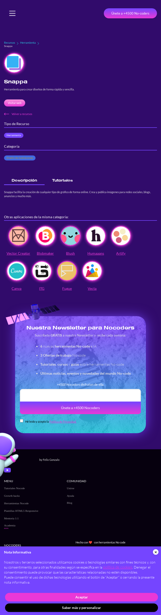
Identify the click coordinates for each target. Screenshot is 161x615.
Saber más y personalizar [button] (81, 607)
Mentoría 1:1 (11, 518)
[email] (80, 395)
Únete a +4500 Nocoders (80, 408)
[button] (12, 13)
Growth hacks (12, 495)
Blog (69, 502)
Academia (9, 525)
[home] (39, 13)
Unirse (70, 488)
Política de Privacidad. (62, 421)
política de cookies (117, 567)
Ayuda (70, 495)
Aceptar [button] (81, 597)
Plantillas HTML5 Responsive (21, 510)
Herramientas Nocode (16, 503)
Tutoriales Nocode (14, 488)
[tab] (24, 180)
